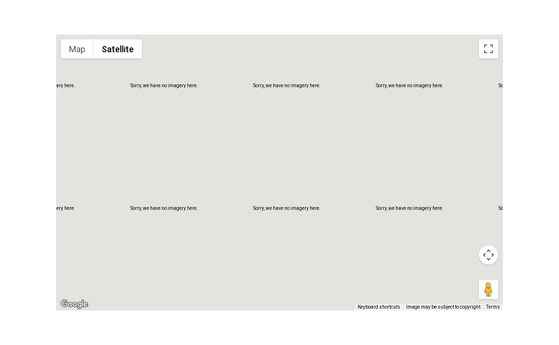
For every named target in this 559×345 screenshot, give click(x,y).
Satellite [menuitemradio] (118, 49)
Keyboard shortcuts (379, 307)
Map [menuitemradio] (77, 49)
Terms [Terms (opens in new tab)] (493, 307)
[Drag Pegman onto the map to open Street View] (488, 289)
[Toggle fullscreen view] (488, 48)
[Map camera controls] (488, 254)
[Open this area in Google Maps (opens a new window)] (74, 304)
